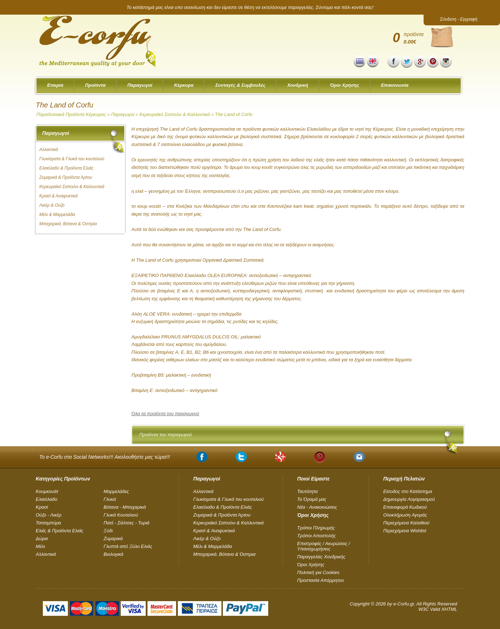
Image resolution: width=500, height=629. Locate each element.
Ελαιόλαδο (47, 499)
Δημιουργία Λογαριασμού (409, 499)
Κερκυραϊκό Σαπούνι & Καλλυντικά (175, 114)
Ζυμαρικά (113, 538)
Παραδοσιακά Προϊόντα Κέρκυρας (71, 114)
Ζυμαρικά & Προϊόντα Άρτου (65, 177)
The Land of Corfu (233, 114)
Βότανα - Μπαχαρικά (125, 507)
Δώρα (42, 538)
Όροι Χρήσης (344, 85)
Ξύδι (108, 530)
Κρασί (42, 507)
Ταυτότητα (307, 491)
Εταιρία (55, 85)
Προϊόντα (95, 85)
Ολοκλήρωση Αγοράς (405, 515)
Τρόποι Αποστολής (316, 535)
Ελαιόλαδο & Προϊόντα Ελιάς (66, 168)
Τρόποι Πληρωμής (316, 527)
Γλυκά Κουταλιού (121, 515)
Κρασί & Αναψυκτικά (58, 195)
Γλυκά (110, 499)
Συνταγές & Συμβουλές (240, 85)
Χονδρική (297, 85)
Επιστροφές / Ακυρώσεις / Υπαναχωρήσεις (323, 546)
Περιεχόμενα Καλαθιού (406, 522)
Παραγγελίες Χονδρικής (321, 556)
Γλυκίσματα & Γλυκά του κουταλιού (71, 158)
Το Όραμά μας (311, 499)
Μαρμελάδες (116, 491)
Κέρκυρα (183, 85)
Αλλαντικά (48, 149)
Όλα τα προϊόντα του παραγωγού (165, 413)
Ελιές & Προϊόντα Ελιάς (60, 530)
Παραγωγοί (140, 85)
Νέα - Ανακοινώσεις (317, 507)
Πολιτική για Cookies (318, 572)
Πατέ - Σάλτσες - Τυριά (126, 522)
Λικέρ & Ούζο (52, 205)
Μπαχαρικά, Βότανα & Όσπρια (68, 223)
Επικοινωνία (395, 85)
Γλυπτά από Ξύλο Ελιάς (128, 546)
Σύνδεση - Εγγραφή (459, 19)
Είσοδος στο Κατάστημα (407, 491)
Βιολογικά (113, 554)
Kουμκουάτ (47, 491)
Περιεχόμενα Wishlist (404, 530)
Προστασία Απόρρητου (320, 580)
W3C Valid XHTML (437, 609)
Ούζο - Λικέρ (48, 515)
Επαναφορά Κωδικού (405, 507)
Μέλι (40, 546)
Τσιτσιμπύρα (48, 522)
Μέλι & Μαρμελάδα (57, 214)
